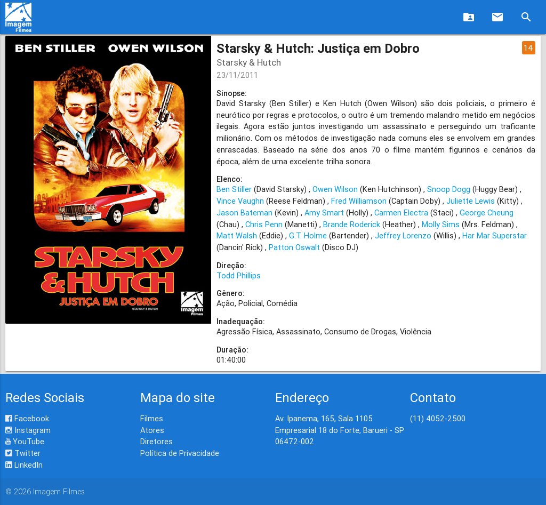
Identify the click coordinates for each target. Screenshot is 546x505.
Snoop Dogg (448, 189)
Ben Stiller (234, 189)
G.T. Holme (308, 235)
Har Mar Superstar (494, 235)
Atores (152, 430)
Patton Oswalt (294, 247)
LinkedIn (24, 465)
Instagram (28, 430)
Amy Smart (324, 212)
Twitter (23, 453)
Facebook (27, 418)
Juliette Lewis (470, 201)
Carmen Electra (401, 212)
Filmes (151, 418)
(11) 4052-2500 (437, 418)
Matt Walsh (236, 235)
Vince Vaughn (240, 201)
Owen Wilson (335, 189)
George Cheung (486, 212)
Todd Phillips (238, 275)
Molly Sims (441, 224)
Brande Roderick (351, 224)
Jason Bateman (244, 212)
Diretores (156, 441)
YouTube (24, 441)
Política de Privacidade (179, 453)
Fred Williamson (359, 201)
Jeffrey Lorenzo (403, 235)
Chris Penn (264, 224)
